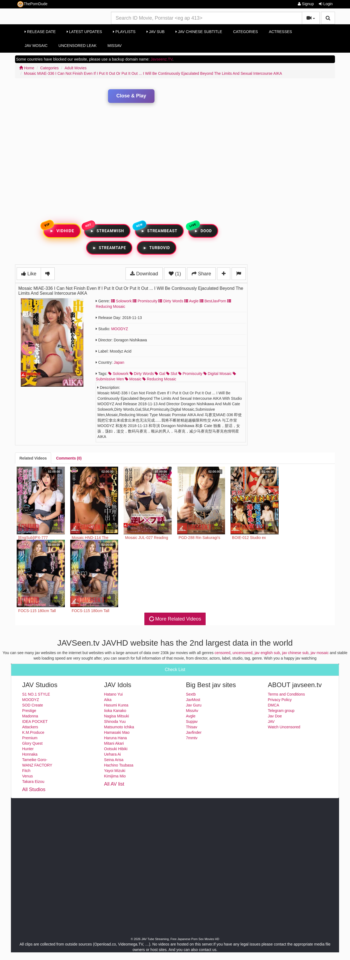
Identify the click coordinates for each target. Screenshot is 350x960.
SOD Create (32, 705)
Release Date (40, 31)
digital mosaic (217, 373)
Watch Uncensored (284, 727)
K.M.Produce (33, 732)
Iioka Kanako (115, 710)
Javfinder (194, 732)
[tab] (33, 458)
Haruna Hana (115, 738)
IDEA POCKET (35, 721)
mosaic (133, 379)
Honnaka (29, 754)
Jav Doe (275, 716)
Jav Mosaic (36, 45)
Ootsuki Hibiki (116, 749)
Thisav (191, 727)
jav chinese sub (295, 653)
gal (160, 373)
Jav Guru (194, 705)
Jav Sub (156, 31)
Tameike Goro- (34, 760)
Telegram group (281, 710)
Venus (27, 776)
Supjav (192, 721)
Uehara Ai (112, 754)
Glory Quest (32, 743)
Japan (119, 362)
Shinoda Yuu (115, 721)
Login (325, 4)
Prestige (29, 710)
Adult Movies (75, 68)
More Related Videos (174, 619)
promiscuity (190, 373)
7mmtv (191, 738)
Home (26, 68)
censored (223, 653)
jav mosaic (320, 653)
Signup (306, 4)
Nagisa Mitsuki (116, 716)
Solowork (121, 301)
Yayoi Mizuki (115, 770)
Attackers (30, 727)
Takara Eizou (33, 781)
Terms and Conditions (286, 694)
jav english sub (267, 653)
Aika (108, 699)
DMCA (273, 705)
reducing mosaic (159, 379)
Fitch (26, 770)
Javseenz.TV (162, 59)
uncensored (242, 653)
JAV (271, 721)
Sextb (191, 694)
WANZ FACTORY (37, 765)
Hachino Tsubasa (118, 765)
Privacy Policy (280, 699)
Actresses (280, 31)
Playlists (124, 31)
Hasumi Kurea (116, 705)
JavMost (193, 699)
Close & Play (131, 96)
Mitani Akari (114, 743)
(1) (175, 273)
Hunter (28, 749)
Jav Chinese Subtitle (199, 31)
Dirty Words (170, 301)
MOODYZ (119, 329)
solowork (118, 373)
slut (171, 373)
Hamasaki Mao (117, 732)
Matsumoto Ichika (119, 727)
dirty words (142, 373)
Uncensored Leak (78, 45)
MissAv (114, 45)
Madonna (30, 716)
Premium (29, 738)
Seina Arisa (114, 760)
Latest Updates (84, 31)
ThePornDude (32, 4)
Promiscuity (145, 301)
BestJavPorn (213, 301)
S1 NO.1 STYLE (36, 694)
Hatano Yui (113, 694)
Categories (245, 31)
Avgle (191, 301)
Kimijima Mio (115, 776)
